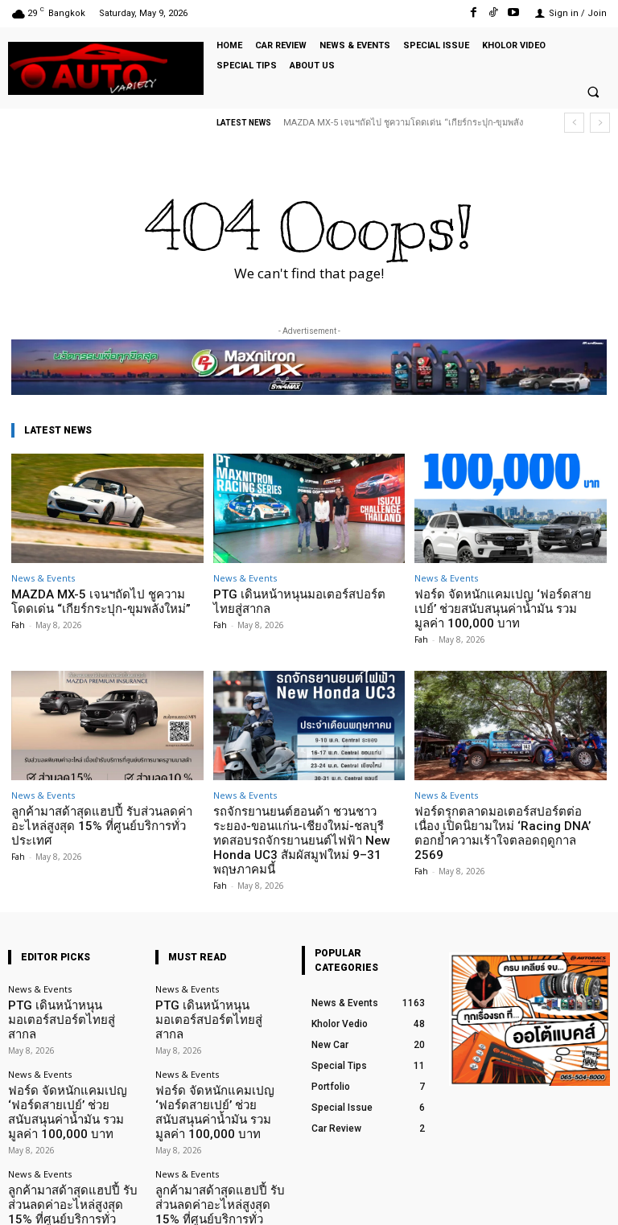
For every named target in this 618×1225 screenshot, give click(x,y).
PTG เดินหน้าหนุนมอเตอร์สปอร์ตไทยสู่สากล (300, 599)
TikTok (515, 1199)
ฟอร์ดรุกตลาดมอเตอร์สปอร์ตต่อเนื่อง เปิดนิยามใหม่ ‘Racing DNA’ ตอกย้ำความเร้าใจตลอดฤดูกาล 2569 (505, 804)
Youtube (592, 1199)
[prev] (574, 123)
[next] (600, 123)
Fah (18, 621)
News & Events (43, 577)
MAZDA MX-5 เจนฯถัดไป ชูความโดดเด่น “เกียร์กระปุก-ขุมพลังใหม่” (103, 599)
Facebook (435, 1199)
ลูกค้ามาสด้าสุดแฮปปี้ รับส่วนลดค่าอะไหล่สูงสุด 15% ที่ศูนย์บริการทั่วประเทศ (104, 798)
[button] (593, 92)
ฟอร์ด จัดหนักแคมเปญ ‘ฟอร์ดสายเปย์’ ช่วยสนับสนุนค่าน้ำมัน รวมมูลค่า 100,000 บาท (509, 599)
